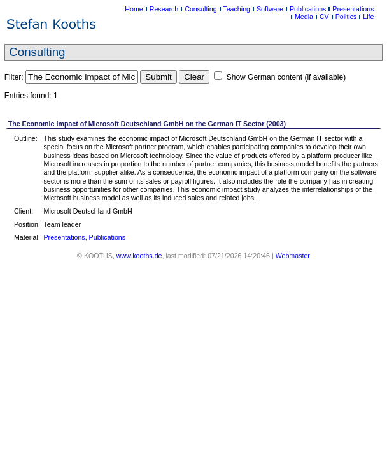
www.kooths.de (139, 255)
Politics (346, 16)
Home (134, 9)
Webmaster (293, 255)
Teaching (236, 9)
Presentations (353, 9)
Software (270, 9)
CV (324, 16)
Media (304, 16)
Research (164, 9)
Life (368, 16)
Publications (308, 9)
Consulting (200, 9)
